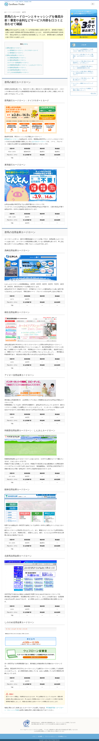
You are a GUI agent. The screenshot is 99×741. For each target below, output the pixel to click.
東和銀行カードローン (15, 53)
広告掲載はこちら (62, 736)
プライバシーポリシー (50, 736)
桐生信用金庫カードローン (17, 60)
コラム (34, 736)
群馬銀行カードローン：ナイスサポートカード (23, 50)
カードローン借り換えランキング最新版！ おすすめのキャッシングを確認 (83, 56)
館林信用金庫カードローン (17, 67)
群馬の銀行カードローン (13, 48)
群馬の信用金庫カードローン (14, 55)
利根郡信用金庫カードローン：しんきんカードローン (25, 65)
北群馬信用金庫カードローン (17, 70)
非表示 (25, 44)
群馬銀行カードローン (11, 139)
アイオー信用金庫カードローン (18, 62)
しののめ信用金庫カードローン (18, 72)
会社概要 (40, 736)
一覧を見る (93, 93)
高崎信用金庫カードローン (17, 57)
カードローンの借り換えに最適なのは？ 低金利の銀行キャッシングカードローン (83, 73)
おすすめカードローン (39, 141)
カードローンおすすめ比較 (13, 12)
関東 (24, 12)
